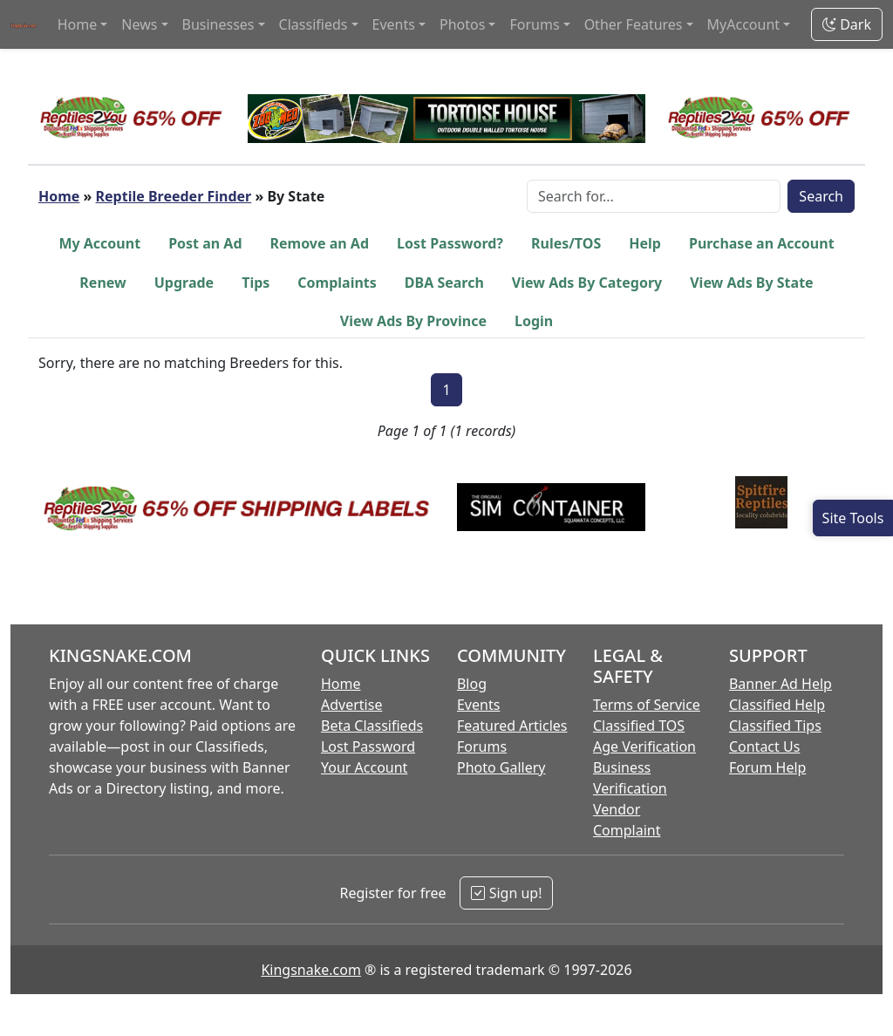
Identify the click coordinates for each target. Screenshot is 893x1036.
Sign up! (506, 893)
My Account (99, 243)
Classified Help (777, 704)
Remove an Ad (320, 243)
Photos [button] (462, 24)
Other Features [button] (633, 24)
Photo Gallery (501, 767)
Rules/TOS (566, 243)
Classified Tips (775, 725)
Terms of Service (646, 704)
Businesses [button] (218, 24)
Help (645, 243)
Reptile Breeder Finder (174, 196)
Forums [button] (534, 24)
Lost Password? (450, 243)
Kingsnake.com (310, 969)
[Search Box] (654, 196)
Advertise (351, 704)
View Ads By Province (413, 321)
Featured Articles (512, 725)
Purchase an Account (762, 243)
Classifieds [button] (313, 24)
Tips (255, 282)
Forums (482, 746)
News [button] (139, 24)
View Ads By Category (587, 282)
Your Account (364, 767)
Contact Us (764, 746)
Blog (472, 683)
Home (58, 196)
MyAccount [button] (744, 24)
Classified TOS (639, 725)
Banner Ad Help (780, 683)
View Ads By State (751, 282)
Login (534, 321)
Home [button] (78, 24)
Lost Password (368, 746)
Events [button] (393, 24)
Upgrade (184, 282)
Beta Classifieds (372, 725)
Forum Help (767, 767)
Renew (102, 282)
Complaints (337, 282)
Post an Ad (205, 243)
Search (821, 196)
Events (478, 704)
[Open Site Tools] (853, 518)
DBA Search (444, 282)
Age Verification (644, 746)
